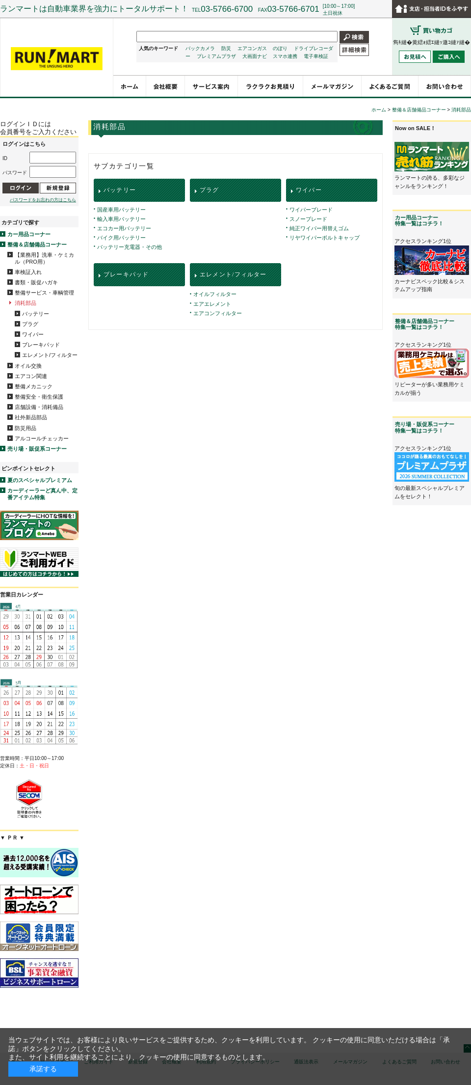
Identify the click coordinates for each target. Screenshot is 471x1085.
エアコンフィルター (217, 313)
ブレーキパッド (41, 345)
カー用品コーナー (29, 234)
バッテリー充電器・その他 (129, 247)
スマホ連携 (285, 56)
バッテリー (35, 314)
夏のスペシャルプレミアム (39, 480)
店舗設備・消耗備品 (39, 407)
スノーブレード (308, 219)
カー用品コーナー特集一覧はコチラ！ (419, 220)
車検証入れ (28, 272)
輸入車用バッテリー (121, 219)
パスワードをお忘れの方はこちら (43, 199)
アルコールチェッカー (42, 438)
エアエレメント (212, 304)
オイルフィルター (214, 294)
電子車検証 (316, 56)
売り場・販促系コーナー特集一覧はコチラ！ (424, 427)
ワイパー (33, 334)
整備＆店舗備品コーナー (37, 244)
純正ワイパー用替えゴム (319, 228)
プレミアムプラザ (216, 56)
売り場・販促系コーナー (37, 449)
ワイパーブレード (311, 210)
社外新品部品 (31, 417)
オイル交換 (28, 366)
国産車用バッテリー (121, 210)
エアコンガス (252, 48)
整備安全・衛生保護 (39, 397)
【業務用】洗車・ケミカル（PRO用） (44, 258)
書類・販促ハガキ (36, 282)
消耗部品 (25, 303)
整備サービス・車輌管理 (44, 293)
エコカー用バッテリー (124, 228)
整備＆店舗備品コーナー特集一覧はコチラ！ (424, 324)
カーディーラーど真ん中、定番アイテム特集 (42, 494)
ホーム (378, 109)
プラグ (30, 324)
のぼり (280, 48)
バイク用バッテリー (121, 238)
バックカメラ (200, 48)
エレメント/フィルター (50, 355)
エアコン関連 (31, 376)
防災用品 (25, 428)
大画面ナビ (254, 56)
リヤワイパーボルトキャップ (324, 238)
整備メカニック (33, 386)
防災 (226, 48)
